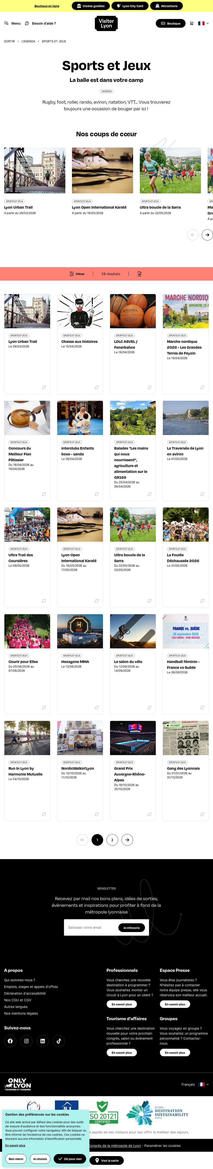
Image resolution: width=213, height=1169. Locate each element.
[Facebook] (10, 1041)
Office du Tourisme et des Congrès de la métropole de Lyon (93, 1146)
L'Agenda (28, 41)
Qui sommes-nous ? (19, 980)
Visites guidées (91, 6)
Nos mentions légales (21, 1013)
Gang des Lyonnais (183, 768)
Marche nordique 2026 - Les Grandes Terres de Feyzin (184, 347)
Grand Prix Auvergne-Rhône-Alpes (129, 774)
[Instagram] (26, 1041)
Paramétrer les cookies (162, 1146)
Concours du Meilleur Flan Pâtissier (20, 453)
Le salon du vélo (128, 661)
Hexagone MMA (75, 661)
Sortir (9, 41)
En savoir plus (122, 1004)
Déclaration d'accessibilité (25, 993)
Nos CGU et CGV (17, 1000)
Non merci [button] (16, 1159)
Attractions (166, 6)
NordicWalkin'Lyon (77, 768)
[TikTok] (59, 1041)
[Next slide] (207, 235)
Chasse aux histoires (79, 341)
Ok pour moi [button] (70, 1159)
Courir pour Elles (23, 661)
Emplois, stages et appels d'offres (31, 987)
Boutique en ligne (47, 6)
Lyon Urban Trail (23, 341)
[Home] (106, 23)
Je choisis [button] (40, 1159)
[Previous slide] (192, 235)
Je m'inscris (132, 928)
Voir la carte (107, 1160)
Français (195, 1084)
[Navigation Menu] (12, 23)
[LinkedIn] (43, 1041)
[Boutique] (170, 23)
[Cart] (192, 23)
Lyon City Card (130, 6)
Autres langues (15, 1007)
